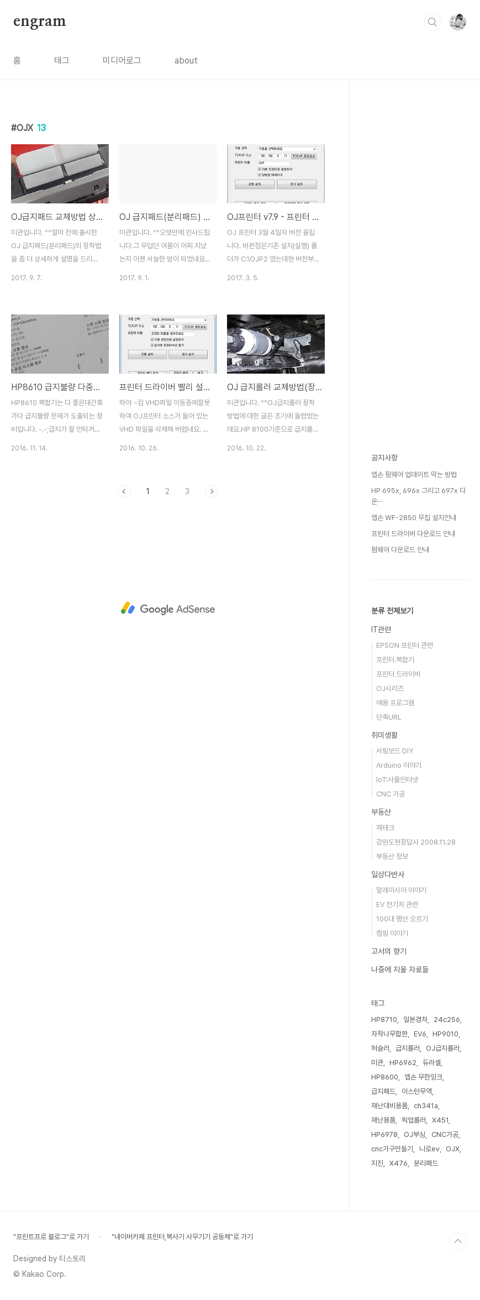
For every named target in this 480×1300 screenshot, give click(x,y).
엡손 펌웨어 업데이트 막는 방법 (414, 474)
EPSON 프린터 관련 (404, 645)
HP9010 (445, 1034)
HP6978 (384, 1134)
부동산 (381, 812)
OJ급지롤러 (443, 1048)
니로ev (429, 1149)
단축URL (389, 717)
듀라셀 (432, 1062)
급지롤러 (407, 1048)
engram (39, 21)
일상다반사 (387, 874)
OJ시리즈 (390, 688)
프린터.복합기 (395, 660)
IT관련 (381, 629)
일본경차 (415, 1019)
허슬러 (380, 1048)
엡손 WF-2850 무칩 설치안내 (413, 517)
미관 (377, 1062)
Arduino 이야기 (398, 765)
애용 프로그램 (395, 703)
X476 (398, 1163)
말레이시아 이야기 (401, 890)
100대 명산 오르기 (402, 919)
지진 (377, 1163)
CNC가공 (444, 1134)
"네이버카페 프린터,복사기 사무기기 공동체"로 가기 (182, 1237)
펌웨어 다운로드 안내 (400, 550)
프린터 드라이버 (398, 674)
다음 (211, 491)
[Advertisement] (168, 608)
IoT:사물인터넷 (397, 779)
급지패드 (383, 1091)
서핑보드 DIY (394, 751)
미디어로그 (122, 60)
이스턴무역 (417, 1091)
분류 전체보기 (392, 610)
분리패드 (426, 1163)
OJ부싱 (414, 1134)
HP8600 (384, 1077)
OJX (453, 1149)
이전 (124, 491)
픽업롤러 (414, 1120)
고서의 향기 (389, 951)
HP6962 (402, 1062)
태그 (62, 60)
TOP (458, 1241)
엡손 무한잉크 (423, 1077)
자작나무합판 (389, 1034)
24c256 (447, 1019)
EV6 (420, 1034)
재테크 (385, 828)
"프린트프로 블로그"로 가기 (51, 1237)
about (186, 60)
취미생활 (384, 735)
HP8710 (384, 1019)
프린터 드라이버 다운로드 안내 (413, 534)
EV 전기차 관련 (397, 904)
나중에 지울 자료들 (400, 969)
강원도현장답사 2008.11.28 (416, 842)
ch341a (426, 1106)
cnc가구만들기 (392, 1149)
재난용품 (383, 1120)
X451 (440, 1120)
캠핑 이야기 (392, 933)
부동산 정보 (392, 856)
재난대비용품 (389, 1106)
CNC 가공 (390, 794)
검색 (432, 22)
